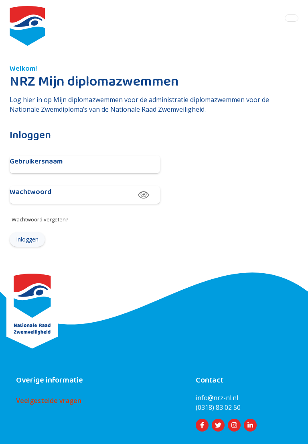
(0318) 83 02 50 (218, 407)
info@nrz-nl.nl (217, 397)
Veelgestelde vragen (48, 400)
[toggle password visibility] (143, 195)
